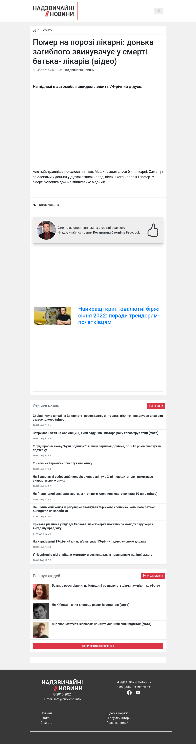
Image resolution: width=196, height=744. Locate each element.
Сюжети (46, 30)
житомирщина (48, 205)
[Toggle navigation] (158, 11)
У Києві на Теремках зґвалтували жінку (62, 463)
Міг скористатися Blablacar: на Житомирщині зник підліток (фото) (101, 624)
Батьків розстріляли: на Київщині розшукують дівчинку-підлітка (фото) (106, 585)
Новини (46, 713)
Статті (45, 718)
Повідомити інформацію (98, 645)
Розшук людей (117, 723)
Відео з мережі (118, 713)
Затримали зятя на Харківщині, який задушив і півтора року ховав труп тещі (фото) (96, 433)
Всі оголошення (152, 575)
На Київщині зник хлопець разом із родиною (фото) (90, 605)
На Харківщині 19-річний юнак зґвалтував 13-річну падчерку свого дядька (89, 541)
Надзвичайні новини (79, 70)
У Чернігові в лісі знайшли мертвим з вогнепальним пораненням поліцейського (93, 555)
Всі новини (156, 405)
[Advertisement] (98, 274)
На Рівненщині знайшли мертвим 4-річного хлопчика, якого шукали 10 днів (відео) (95, 494)
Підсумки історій (119, 718)
